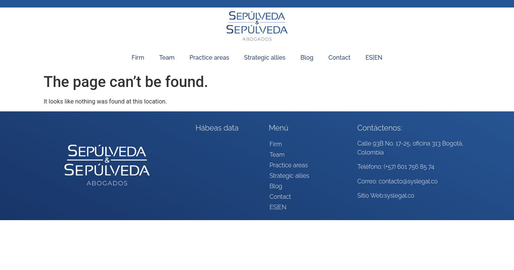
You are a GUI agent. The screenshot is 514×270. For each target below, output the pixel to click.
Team (166, 57)
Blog (306, 57)
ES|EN (373, 57)
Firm (138, 57)
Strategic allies (264, 57)
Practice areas (209, 57)
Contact (339, 57)
